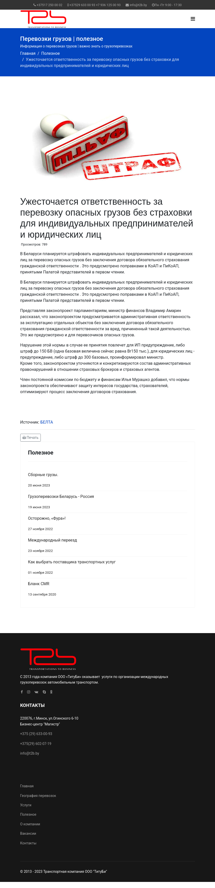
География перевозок (38, 796)
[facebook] (22, 692)
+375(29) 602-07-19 (35, 744)
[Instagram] (28, 692)
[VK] (36, 692)
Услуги (25, 805)
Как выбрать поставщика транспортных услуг (107, 568)
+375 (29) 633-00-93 (36, 734)
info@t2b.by (138, 5)
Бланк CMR (107, 590)
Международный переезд (107, 546)
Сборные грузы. (107, 481)
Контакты (28, 843)
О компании (30, 824)
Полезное (28, 814)
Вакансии (28, 833)
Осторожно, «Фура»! (107, 524)
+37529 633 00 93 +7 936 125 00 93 (95, 5)
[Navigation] (193, 19)
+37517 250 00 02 (49, 5)
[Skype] (44, 692)
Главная (27, 786)
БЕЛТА (46, 422)
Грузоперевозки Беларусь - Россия (107, 503)
